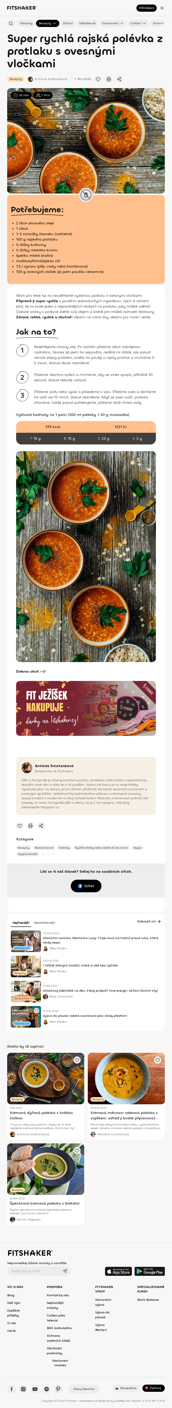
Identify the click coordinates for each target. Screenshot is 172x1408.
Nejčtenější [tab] (21, 923)
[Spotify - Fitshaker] (46, 1389)
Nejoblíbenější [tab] (44, 923)
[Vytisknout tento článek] (108, 79)
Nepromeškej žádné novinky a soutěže (37, 1263)
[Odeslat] (65, 1271)
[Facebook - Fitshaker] (11, 1389)
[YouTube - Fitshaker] (34, 1389)
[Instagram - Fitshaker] (23, 1389)
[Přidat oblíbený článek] (98, 79)
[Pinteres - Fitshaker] (58, 1389)
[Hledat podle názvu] (10, 23)
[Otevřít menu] (162, 8)
